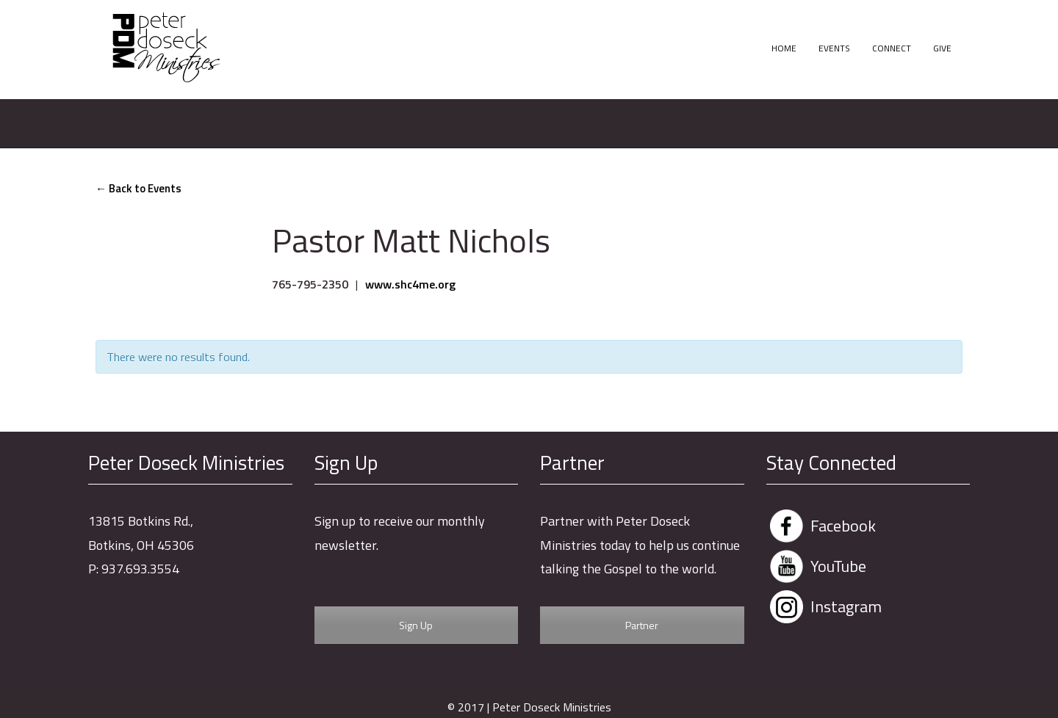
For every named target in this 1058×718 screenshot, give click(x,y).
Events (834, 48)
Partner (641, 625)
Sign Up (416, 625)
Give (942, 48)
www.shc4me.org (410, 284)
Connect (891, 48)
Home (783, 48)
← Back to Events (138, 188)
